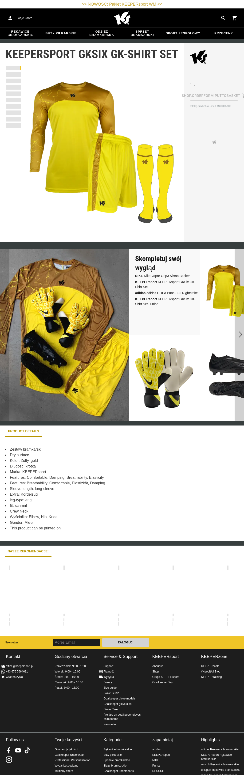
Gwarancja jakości (66, 749)
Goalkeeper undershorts (118, 771)
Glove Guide (111, 693)
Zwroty (107, 682)
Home (122, 18)
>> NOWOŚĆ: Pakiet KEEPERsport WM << (122, 4)
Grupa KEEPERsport (165, 677)
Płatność (108, 671)
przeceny (223, 33)
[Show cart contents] (234, 18)
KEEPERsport (165, 656)
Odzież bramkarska (101, 33)
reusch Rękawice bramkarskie (220, 764)
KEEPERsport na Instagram (9, 759)
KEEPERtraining (211, 677)
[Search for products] (223, 18)
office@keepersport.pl (19, 666)
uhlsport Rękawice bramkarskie (220, 769)
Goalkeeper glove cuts (117, 704)
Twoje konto (24, 18)
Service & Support (120, 656)
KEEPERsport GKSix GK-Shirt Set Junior (165, 301)
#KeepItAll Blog (210, 671)
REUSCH (158, 771)
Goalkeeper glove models (119, 698)
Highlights (210, 739)
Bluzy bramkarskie (114, 765)
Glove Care (110, 709)
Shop (155, 671)
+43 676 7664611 (17, 671)
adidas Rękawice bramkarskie (219, 749)
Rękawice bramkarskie (20, 33)
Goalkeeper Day (162, 682)
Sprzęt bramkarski (142, 33)
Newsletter (11, 642)
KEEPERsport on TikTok (27, 750)
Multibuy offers (64, 771)
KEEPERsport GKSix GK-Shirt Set (165, 284)
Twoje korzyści (68, 739)
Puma (156, 765)
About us (157, 666)
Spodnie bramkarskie (116, 760)
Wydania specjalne (67, 765)
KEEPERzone (214, 656)
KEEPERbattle (210, 666)
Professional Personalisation (72, 760)
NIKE (155, 760)
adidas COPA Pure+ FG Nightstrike (166, 293)
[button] (13, 68)
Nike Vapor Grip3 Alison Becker (162, 276)
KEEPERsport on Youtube (18, 750)
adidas (156, 749)
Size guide (110, 687)
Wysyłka (108, 677)
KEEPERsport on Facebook (9, 750)
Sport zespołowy (183, 33)
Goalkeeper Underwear (69, 754)
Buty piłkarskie (61, 33)
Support (108, 666)
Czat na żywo (14, 677)
